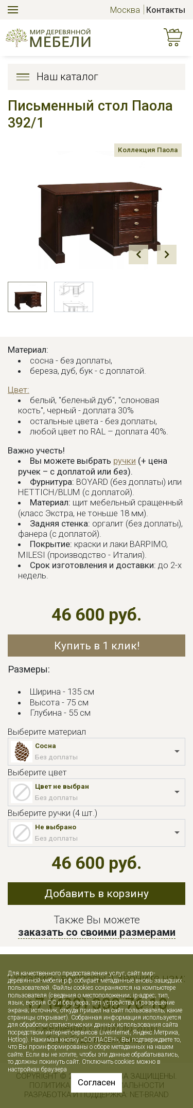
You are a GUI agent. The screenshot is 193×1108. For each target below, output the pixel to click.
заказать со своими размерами (97, 932)
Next (167, 254)
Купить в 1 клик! (96, 645)
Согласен (96, 1082)
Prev (138, 254)
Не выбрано (55, 827)
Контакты (165, 10)
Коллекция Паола (143, 151)
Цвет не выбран (62, 786)
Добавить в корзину (96, 893)
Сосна (45, 746)
